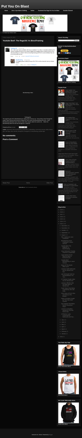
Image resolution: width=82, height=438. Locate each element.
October (64, 230)
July (63, 320)
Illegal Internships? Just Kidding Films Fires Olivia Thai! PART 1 (72, 104)
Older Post (49, 183)
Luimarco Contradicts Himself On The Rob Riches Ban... (67, 310)
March (63, 329)
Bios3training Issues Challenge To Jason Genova (67, 242)
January (64, 333)
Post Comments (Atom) (31, 187)
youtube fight (42, 131)
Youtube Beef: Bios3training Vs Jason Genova (68, 261)
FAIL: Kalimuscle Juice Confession (67, 237)
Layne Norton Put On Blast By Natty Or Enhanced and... (67, 256)
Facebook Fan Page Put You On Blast (48, 10)
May (63, 324)
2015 (61, 219)
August (64, 235)
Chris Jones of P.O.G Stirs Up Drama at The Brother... (68, 295)
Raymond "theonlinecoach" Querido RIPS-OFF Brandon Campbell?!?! (72, 173)
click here (61, 156)
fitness (51, 129)
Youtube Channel (68, 10)
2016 (61, 216)
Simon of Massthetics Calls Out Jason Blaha (71, 142)
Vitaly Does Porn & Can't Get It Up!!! (67, 153)
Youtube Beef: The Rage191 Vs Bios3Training (66, 247)
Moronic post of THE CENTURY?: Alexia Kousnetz (70, 132)
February (64, 331)
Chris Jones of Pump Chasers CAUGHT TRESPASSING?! (70, 161)
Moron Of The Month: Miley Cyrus (67, 265)
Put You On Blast (15, 6)
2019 (61, 209)
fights (47, 129)
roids (11, 131)
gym (4, 131)
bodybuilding (31, 129)
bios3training (18, 129)
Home (6, 10)
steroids (15, 131)
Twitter (32, 10)
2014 (61, 221)
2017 (61, 214)
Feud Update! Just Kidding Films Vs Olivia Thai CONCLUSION (71, 91)
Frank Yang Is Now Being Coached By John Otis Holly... (68, 289)
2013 (61, 223)
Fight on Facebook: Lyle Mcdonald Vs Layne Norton (71, 185)
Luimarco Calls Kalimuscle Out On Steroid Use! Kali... (68, 270)
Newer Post (6, 183)
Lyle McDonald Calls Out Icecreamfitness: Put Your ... (67, 275)
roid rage (7, 131)
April (63, 326)
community (38, 129)
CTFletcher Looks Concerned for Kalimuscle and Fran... (67, 315)
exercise (43, 129)
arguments (9, 129)
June (63, 322)
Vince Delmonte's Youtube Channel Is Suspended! (68, 251)
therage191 (21, 131)
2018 (61, 212)
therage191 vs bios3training (31, 131)
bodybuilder (25, 129)
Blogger (51, 434)
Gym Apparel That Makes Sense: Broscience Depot (68, 305)
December (64, 225)
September (65, 232)
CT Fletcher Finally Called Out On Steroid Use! (68, 280)
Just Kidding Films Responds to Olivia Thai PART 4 (71, 119)
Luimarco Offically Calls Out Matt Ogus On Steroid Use (67, 284)
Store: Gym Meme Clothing (19, 10)
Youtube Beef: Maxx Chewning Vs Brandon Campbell (71, 197)
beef (13, 129)
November (64, 228)
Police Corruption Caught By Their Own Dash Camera (68, 300)
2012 (61, 336)
